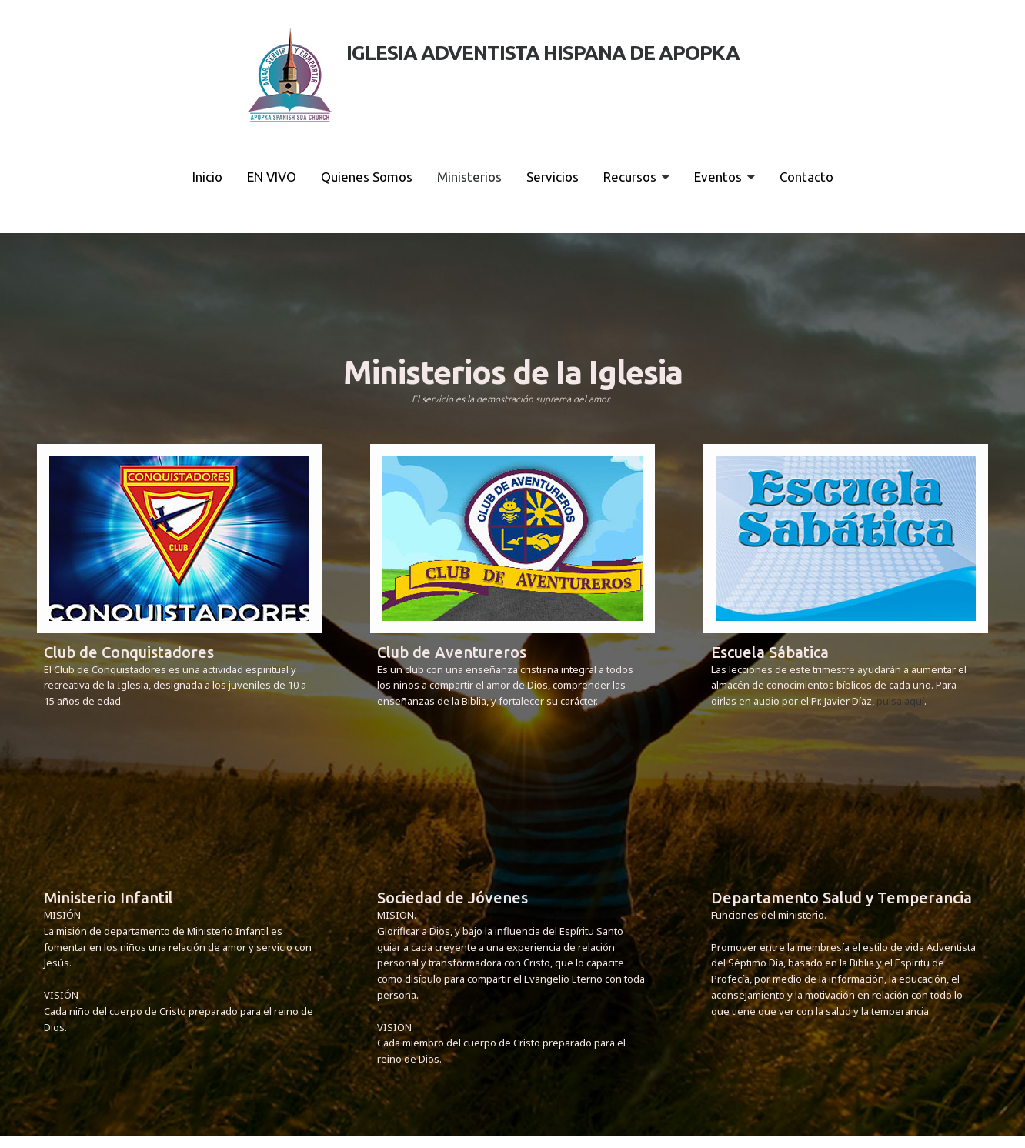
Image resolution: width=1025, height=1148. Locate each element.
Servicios (552, 176)
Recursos (636, 176)
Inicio (207, 176)
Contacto (806, 176)
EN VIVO (271, 176)
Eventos (724, 176)
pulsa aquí (900, 701)
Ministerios (469, 176)
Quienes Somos (366, 176)
